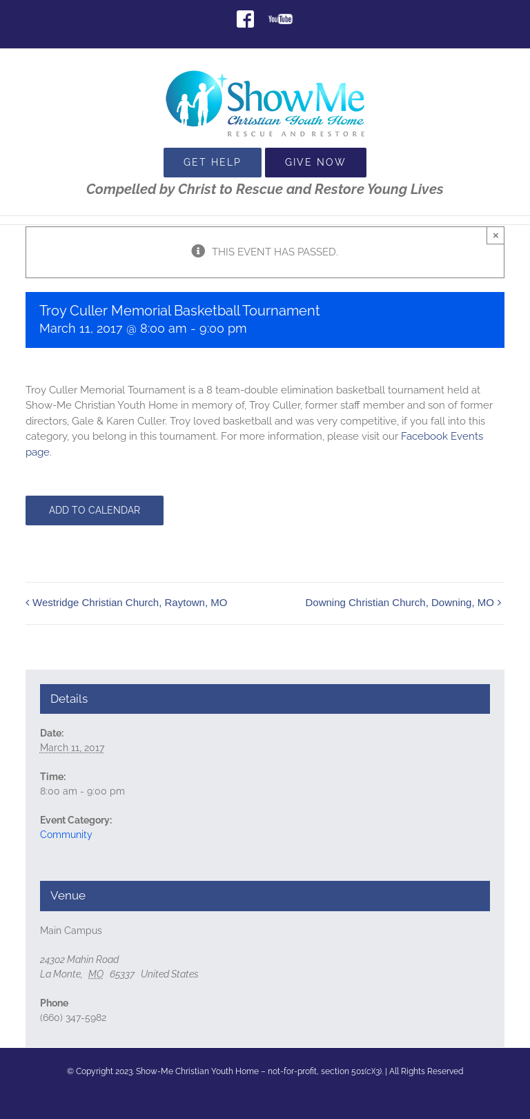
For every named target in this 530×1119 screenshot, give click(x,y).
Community (66, 834)
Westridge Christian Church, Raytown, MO (129, 602)
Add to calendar (94, 510)
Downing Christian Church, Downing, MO (399, 602)
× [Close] (496, 235)
